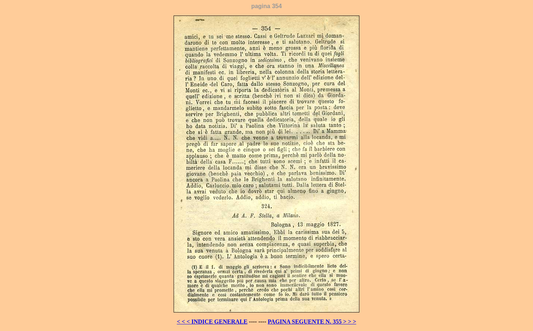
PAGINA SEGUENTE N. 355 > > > (312, 321)
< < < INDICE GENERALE (212, 321)
